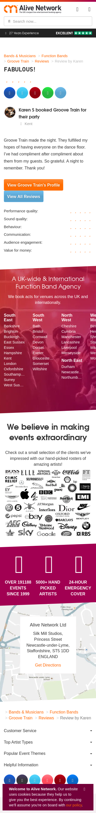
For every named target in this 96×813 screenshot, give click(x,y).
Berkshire (12, 326)
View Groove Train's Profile (33, 185)
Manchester (71, 337)
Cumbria (68, 331)
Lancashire (70, 342)
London (10, 364)
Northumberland (72, 377)
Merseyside (71, 353)
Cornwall (40, 337)
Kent (8, 358)
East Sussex (14, 342)
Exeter (38, 353)
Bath (36, 326)
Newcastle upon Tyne (72, 372)
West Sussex (14, 385)
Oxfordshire (13, 369)
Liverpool (69, 348)
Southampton (14, 374)
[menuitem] (48, 730)
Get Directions (48, 665)
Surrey (9, 380)
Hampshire (13, 353)
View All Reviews (23, 196)
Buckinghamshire (14, 337)
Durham (68, 367)
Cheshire (69, 326)
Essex (9, 348)
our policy (74, 805)
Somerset (41, 364)
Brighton (11, 331)
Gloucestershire (43, 358)
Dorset (38, 348)
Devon (38, 342)
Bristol (38, 331)
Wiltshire (40, 369)
